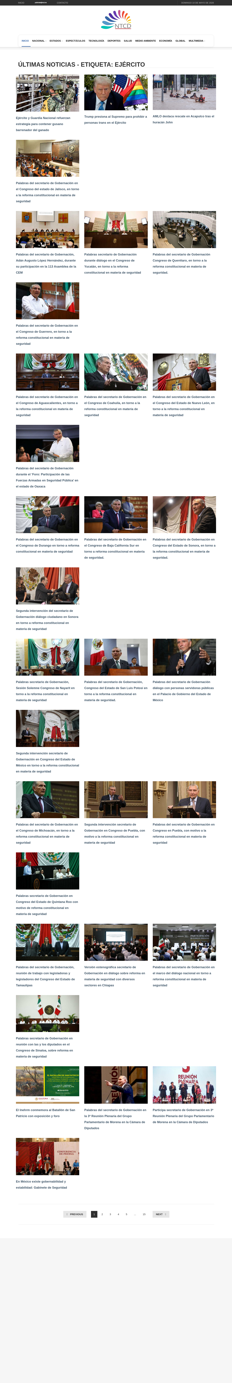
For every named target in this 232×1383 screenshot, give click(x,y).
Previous (76, 1214)
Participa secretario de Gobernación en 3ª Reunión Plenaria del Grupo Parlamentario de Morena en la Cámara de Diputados (183, 1116)
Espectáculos (75, 40)
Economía (165, 40)
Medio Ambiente (145, 40)
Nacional (38, 40)
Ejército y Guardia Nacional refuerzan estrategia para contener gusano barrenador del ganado (43, 124)
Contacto (62, 3)
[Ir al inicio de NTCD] (116, 20)
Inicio (21, 3)
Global (180, 40)
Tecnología (96, 40)
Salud (128, 40)
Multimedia (196, 40)
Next (159, 1214)
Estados (55, 40)
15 (144, 1214)
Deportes (114, 40)
